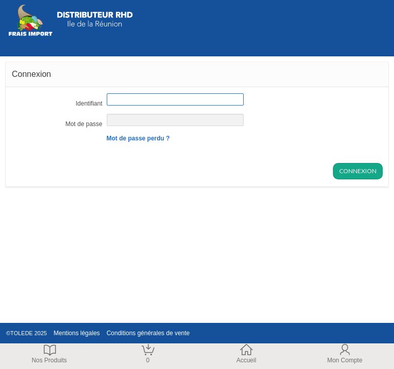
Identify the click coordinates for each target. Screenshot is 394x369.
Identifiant (88, 103)
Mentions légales (74, 333)
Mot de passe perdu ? (138, 138)
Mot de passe (83, 124)
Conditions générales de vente (146, 333)
